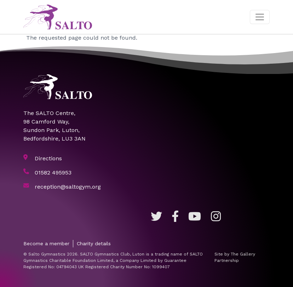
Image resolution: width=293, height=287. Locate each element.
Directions (48, 158)
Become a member (46, 243)
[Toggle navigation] (260, 17)
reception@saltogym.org (68, 186)
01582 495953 (53, 172)
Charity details (94, 243)
